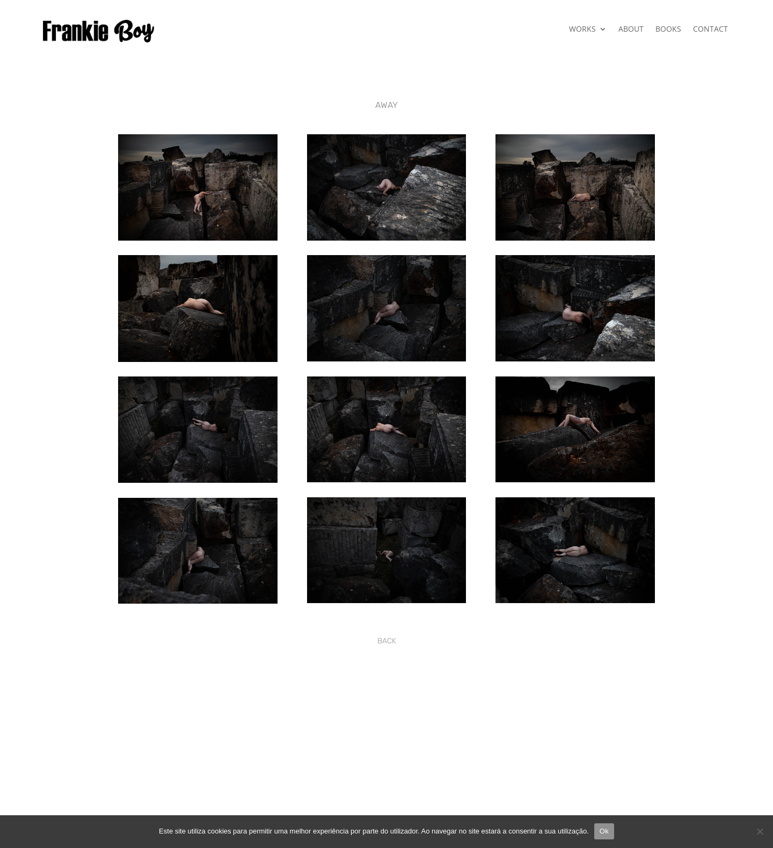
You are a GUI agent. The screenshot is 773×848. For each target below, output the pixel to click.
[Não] (759, 831)
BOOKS (668, 29)
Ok (604, 831)
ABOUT (631, 29)
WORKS (582, 29)
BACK (386, 641)
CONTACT (710, 29)
